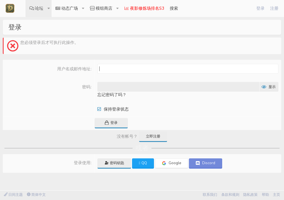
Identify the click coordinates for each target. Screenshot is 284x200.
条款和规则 (230, 194)
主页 (276, 194)
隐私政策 (250, 194)
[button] (49, 8)
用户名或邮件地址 (73, 68)
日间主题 (13, 194)
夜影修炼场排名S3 (147, 8)
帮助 (265, 194)
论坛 (39, 8)
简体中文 (36, 194)
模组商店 (104, 8)
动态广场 (69, 8)
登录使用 (82, 162)
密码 (86, 86)
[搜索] (174, 8)
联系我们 (210, 194)
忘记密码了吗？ (111, 95)
